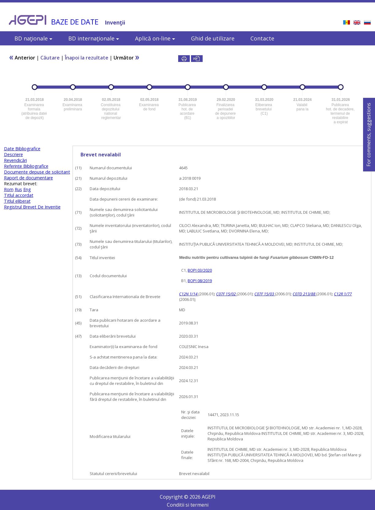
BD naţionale (33, 38)
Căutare (50, 57)
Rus (18, 189)
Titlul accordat (18, 195)
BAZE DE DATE (75, 22)
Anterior (22, 57)
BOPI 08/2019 (200, 280)
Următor (127, 57)
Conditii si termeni (187, 504)
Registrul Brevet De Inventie (32, 207)
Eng (27, 189)
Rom (8, 189)
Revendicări (15, 160)
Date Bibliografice (22, 148)
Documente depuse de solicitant (37, 172)
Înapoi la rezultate (86, 57)
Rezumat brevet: (20, 183)
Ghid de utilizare (212, 38)
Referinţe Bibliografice (26, 166)
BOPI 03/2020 (200, 270)
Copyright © (174, 496)
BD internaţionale (93, 38)
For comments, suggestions (368, 135)
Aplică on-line (155, 38)
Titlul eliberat (17, 201)
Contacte (262, 38)
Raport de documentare (28, 178)
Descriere (13, 154)
